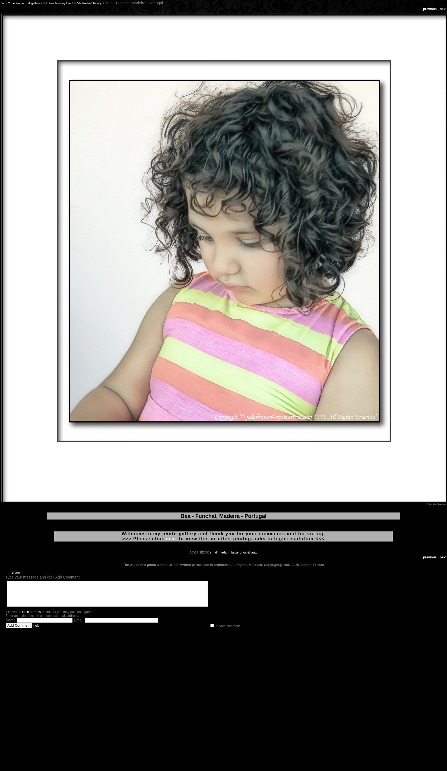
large (235, 552)
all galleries (35, 3)
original (245, 552)
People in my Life (60, 3)
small (214, 552)
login (25, 617)
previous (430, 9)
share (16, 572)
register (39, 617)
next (443, 9)
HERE (172, 539)
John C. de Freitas (12, 3)
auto (254, 552)
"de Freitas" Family (89, 3)
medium (224, 552)
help (36, 630)
